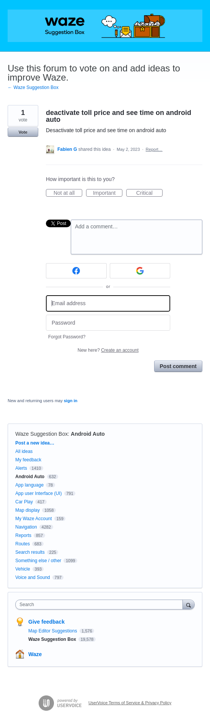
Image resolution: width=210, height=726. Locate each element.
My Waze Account (33, 518)
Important (107, 193)
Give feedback (46, 622)
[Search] (188, 604)
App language (29, 485)
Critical (149, 193)
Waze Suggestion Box (41, 434)
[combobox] (100, 604)
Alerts (21, 468)
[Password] (108, 323)
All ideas (24, 451)
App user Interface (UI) (38, 493)
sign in (70, 400)
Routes (22, 544)
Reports (23, 535)
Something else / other (38, 560)
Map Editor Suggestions (53, 631)
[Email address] (108, 303)
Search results (30, 552)
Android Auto (88, 434)
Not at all (68, 193)
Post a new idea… (34, 443)
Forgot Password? (66, 337)
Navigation (26, 527)
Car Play (24, 501)
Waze (35, 654)
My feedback (28, 459)
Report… (154, 149)
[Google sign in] (140, 270)
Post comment (178, 366)
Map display (27, 510)
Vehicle (22, 569)
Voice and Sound (32, 577)
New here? (108, 350)
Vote (22, 132)
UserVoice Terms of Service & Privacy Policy (129, 702)
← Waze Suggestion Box (33, 87)
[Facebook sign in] (76, 270)
